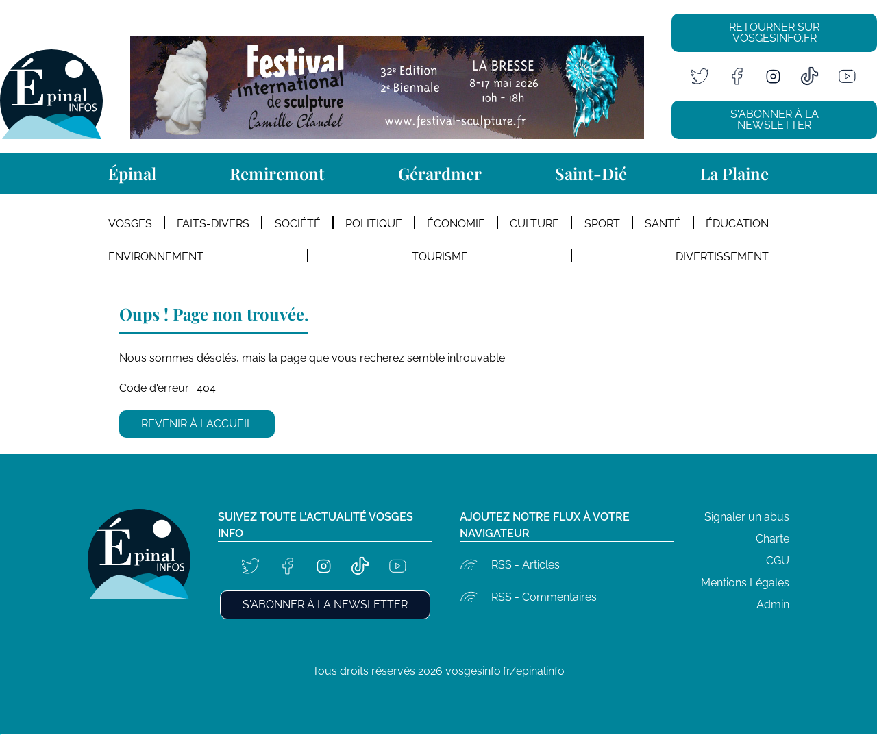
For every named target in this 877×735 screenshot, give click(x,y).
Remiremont (277, 173)
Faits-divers (213, 223)
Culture (534, 223)
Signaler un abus (746, 516)
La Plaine (734, 173)
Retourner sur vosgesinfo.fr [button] (774, 33)
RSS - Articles (525, 564)
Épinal (132, 173)
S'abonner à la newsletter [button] (774, 120)
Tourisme (440, 256)
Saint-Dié (591, 173)
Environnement (155, 256)
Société (298, 223)
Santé (663, 223)
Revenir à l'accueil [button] (197, 423)
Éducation (737, 223)
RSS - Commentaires (544, 596)
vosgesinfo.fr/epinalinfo (505, 670)
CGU (777, 560)
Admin (772, 604)
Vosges (130, 223)
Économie (456, 223)
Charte (772, 538)
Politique (373, 223)
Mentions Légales (745, 582)
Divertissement (722, 256)
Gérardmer (440, 173)
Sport (602, 223)
